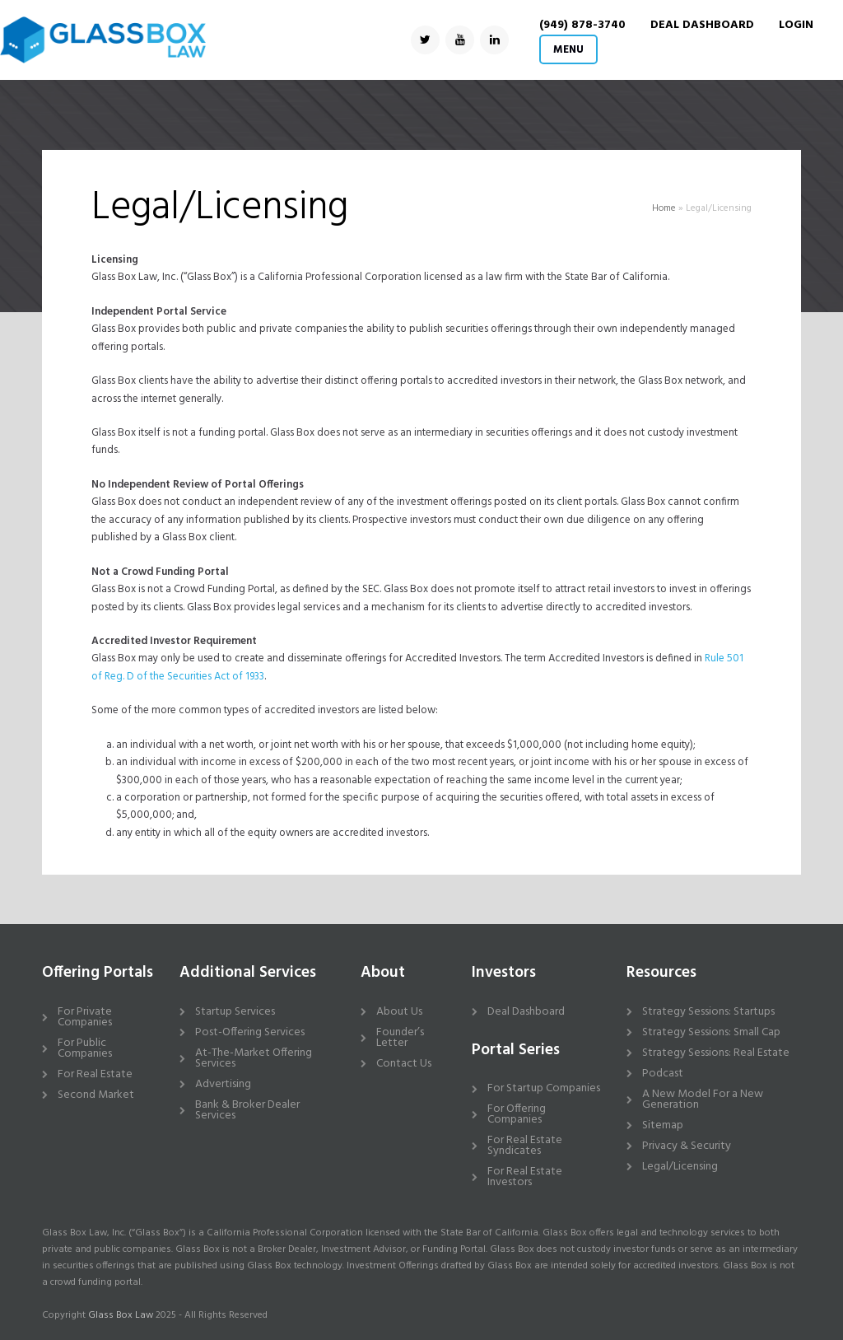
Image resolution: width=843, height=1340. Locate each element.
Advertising (223, 1084)
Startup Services (235, 1011)
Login (796, 25)
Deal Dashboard (526, 1011)
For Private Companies (85, 1017)
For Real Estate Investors (524, 1177)
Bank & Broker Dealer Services (247, 1110)
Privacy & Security (686, 1146)
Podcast (662, 1073)
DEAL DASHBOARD (702, 25)
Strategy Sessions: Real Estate (715, 1053)
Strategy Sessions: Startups (708, 1011)
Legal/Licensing (680, 1166)
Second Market (96, 1095)
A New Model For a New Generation (702, 1099)
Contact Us (403, 1063)
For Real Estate (95, 1074)
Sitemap (662, 1125)
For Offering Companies (516, 1114)
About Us (399, 1011)
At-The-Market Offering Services (253, 1058)
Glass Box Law (120, 1315)
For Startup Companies (543, 1088)
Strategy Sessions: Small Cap (711, 1032)
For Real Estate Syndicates (524, 1145)
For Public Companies (85, 1048)
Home (664, 208)
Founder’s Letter (400, 1037)
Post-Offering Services (250, 1032)
